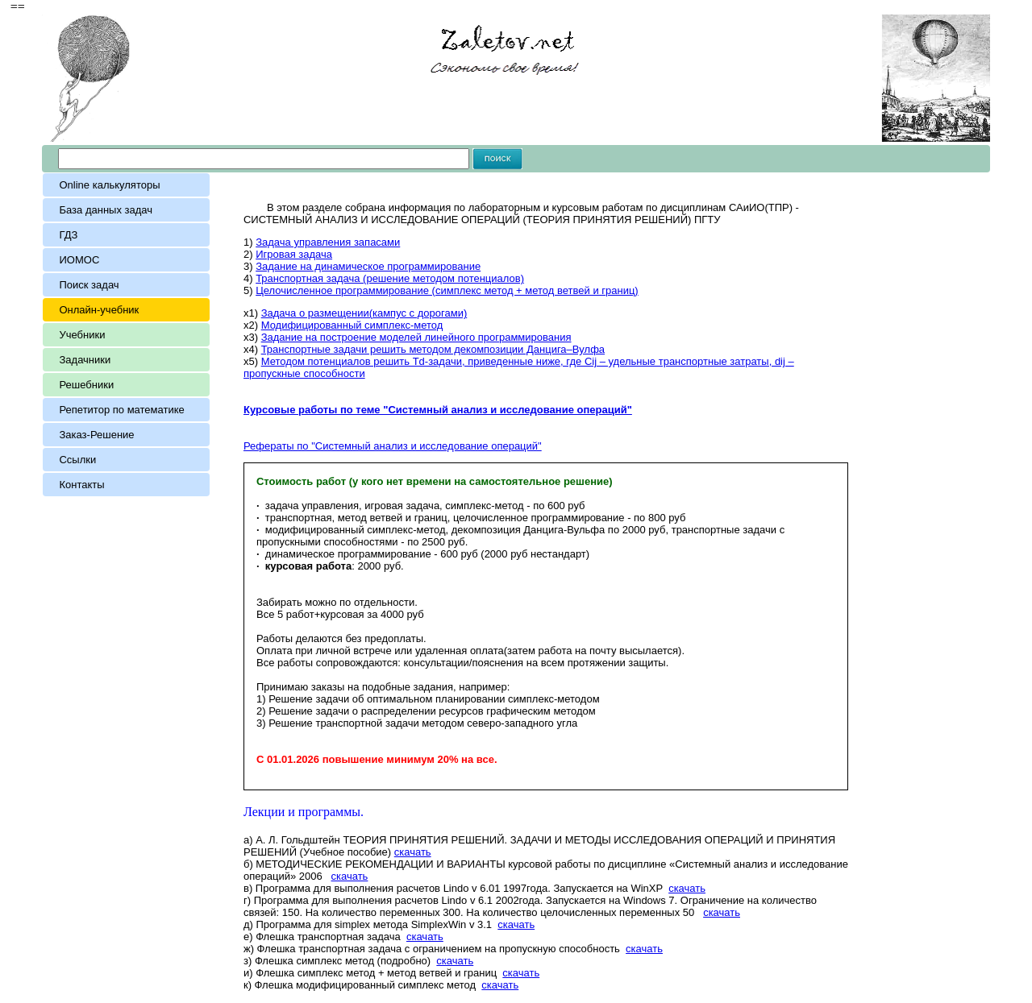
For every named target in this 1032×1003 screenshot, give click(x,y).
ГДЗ (68, 235)
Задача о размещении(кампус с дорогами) (364, 313)
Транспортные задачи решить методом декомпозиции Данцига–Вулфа (433, 349)
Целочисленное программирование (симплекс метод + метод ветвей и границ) (447, 290)
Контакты (81, 485)
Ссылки (77, 460)
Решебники (86, 385)
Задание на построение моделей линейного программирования (416, 337)
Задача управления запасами (328, 242)
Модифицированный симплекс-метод (352, 325)
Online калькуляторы (109, 185)
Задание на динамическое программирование (368, 266)
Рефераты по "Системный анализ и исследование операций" (392, 446)
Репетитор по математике (121, 410)
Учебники (82, 335)
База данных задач (108, 210)
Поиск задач (89, 285)
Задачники (84, 360)
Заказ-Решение (96, 435)
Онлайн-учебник (99, 310)
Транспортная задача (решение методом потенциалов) (390, 278)
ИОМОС (79, 260)
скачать (412, 852)
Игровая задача (294, 254)
